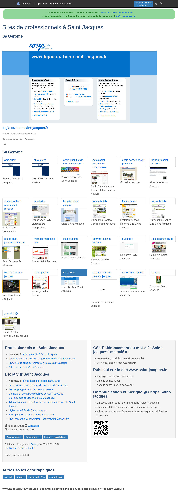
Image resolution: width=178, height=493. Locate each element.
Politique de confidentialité (116, 12)
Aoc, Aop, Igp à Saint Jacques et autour (31, 389)
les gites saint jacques (71, 203)
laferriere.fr (8, 477)
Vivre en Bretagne (56, 477)
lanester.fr (20, 477)
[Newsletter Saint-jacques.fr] (155, 3)
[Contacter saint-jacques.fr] (160, 3)
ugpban (156, 272)
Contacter (33, 425)
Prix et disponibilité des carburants (41, 380)
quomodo (127, 238)
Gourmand (66, 3)
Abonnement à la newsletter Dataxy (39, 418)
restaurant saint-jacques (13, 274)
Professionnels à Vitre (36, 477)
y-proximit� (11, 313)
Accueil (26, 3)
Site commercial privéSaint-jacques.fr (143, 4)
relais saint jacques (162, 238)
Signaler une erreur (33, 437)
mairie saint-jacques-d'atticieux (14, 240)
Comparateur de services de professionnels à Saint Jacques (42, 358)
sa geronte (69, 272)
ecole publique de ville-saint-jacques (73, 161)
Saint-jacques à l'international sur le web (31, 414)
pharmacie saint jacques (102, 240)
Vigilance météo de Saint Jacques (28, 410)
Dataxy (35, 444)
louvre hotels (100, 201)
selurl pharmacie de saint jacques (102, 274)
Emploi (54, 3)
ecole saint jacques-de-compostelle (99, 163)
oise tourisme (70, 238)
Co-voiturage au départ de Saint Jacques (32, 397)
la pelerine (40, 201)
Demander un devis (14, 437)
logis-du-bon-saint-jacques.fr (25, 128)
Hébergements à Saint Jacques (39, 354)
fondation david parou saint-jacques (12, 205)
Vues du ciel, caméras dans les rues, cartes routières (38, 385)
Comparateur (40, 3)
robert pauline (41, 272)
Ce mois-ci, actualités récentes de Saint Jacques (36, 393)
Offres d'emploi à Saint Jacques (26, 367)
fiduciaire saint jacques (160, 161)
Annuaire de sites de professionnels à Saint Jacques (38, 362)
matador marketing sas (44, 240)
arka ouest (10, 159)
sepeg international (133, 272)
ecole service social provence (133, 161)
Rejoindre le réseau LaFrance (55, 437)
